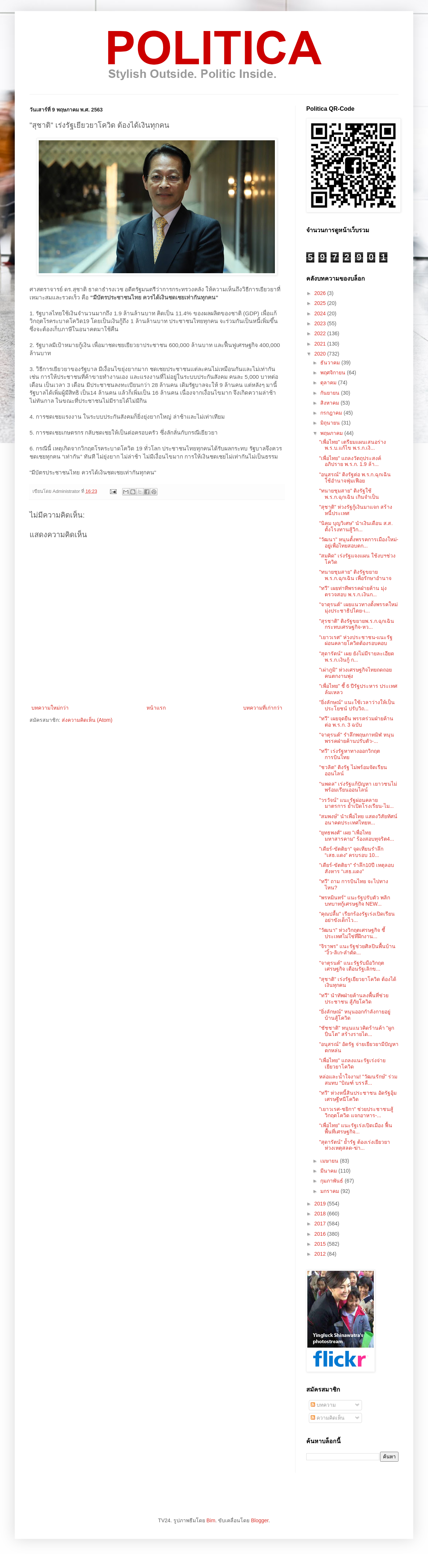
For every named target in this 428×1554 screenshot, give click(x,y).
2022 (320, 333)
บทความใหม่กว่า (50, 708)
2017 (320, 1224)
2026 (320, 293)
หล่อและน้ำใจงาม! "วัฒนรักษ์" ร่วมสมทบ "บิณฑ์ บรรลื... (358, 1080)
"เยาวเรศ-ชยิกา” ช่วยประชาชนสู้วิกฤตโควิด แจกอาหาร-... (356, 1112)
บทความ (323, 1405)
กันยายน (330, 393)
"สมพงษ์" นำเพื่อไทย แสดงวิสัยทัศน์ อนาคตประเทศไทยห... (358, 819)
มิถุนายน (330, 423)
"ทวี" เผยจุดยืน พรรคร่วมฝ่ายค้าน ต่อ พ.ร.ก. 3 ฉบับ (356, 722)
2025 (320, 303)
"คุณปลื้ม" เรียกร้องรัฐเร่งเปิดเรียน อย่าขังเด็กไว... (357, 917)
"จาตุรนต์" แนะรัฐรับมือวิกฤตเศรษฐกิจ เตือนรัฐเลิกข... (351, 966)
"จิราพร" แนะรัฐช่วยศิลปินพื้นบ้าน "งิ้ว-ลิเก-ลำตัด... (357, 949)
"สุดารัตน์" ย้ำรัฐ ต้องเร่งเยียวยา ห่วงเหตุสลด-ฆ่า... (354, 1145)
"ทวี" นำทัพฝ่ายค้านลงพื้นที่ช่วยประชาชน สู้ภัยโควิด (354, 998)
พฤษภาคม (332, 433)
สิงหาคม (330, 403)
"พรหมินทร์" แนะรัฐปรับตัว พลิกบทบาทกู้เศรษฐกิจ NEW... (354, 901)
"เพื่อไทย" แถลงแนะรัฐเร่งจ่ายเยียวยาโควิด (352, 1063)
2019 (320, 1204)
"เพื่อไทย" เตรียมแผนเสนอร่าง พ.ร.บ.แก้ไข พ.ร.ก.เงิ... (352, 445)
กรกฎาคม (332, 413)
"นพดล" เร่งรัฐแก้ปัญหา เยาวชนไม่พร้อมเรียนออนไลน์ (358, 787)
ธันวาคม (330, 363)
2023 (320, 323)
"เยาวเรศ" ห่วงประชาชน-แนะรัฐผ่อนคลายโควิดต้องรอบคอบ (356, 640)
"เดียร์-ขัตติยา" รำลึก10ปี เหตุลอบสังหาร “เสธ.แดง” (356, 868)
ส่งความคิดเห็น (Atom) (87, 720)
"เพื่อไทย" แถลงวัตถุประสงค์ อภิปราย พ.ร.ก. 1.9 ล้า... (350, 461)
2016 (320, 1234)
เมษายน (330, 1161)
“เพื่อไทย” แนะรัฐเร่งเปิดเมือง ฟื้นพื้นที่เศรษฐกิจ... (355, 1128)
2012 (320, 1254)
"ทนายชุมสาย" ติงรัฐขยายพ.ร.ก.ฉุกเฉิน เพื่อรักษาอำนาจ (355, 575)
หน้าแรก (156, 708)
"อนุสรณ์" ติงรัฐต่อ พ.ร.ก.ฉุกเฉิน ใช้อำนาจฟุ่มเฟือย (355, 477)
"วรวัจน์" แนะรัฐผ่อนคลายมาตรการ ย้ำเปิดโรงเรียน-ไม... (356, 803)
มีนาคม (329, 1171)
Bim (210, 1520)
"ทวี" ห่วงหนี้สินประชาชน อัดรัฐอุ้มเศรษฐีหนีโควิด (358, 1096)
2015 (320, 1244)
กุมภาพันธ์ (332, 1181)
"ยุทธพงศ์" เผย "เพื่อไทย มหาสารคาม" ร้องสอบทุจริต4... (356, 836)
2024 (320, 313)
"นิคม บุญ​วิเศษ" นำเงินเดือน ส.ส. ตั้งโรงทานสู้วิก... (356, 526)
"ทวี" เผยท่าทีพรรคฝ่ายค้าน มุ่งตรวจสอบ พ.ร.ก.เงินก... (353, 591)
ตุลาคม (329, 382)
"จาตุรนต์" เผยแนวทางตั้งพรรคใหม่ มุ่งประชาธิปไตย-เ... (358, 607)
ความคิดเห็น (328, 1418)
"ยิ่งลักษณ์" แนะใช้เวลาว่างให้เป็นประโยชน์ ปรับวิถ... (357, 705)
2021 (320, 344)
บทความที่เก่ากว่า (262, 708)
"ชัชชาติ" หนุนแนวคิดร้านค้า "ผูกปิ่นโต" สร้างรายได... (356, 1031)
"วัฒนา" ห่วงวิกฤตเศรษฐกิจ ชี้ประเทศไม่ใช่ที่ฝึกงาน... (352, 933)
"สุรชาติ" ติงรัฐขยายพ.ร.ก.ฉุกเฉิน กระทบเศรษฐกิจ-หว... (356, 624)
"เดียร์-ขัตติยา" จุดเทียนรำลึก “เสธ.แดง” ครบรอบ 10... (351, 852)
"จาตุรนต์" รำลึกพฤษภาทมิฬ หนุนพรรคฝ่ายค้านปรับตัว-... (356, 738)
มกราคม (330, 1191)
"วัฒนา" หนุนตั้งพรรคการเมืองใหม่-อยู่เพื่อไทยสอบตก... (358, 542)
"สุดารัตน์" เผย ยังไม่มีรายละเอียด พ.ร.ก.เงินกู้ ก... (356, 657)
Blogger (259, 1520)
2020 (320, 354)
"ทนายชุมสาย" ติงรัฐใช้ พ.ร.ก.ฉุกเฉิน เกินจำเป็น (349, 494)
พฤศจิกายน (333, 372)
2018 (320, 1214)
